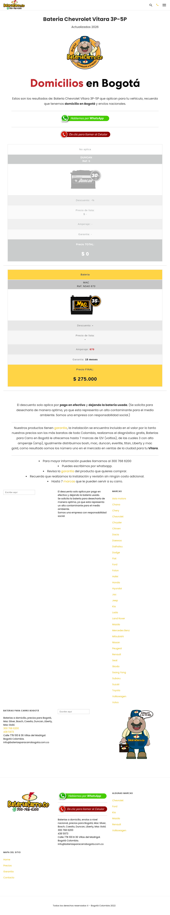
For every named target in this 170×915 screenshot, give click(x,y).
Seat (114, 660)
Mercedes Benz (121, 630)
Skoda (115, 666)
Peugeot (117, 648)
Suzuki (115, 684)
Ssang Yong (119, 672)
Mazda (116, 624)
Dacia (115, 534)
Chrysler (117, 522)
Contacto (8, 877)
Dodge (116, 552)
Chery (115, 510)
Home (6, 859)
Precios (7, 865)
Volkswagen (119, 696)
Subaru (116, 678)
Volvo (115, 702)
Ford (114, 564)
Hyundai (117, 588)
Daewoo (117, 540)
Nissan (116, 642)
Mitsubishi (118, 636)
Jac (114, 594)
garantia (60, 428)
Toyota (116, 690)
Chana (116, 504)
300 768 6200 (11, 728)
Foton (115, 570)
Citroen (116, 528)
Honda (116, 582)
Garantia (8, 871)
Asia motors (119, 498)
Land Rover (118, 618)
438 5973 (8, 731)
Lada (115, 612)
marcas (69, 481)
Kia (114, 606)
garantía (67, 471)
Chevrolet (118, 516)
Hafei (115, 576)
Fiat (114, 558)
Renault (116, 654)
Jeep (115, 600)
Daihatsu (117, 546)
